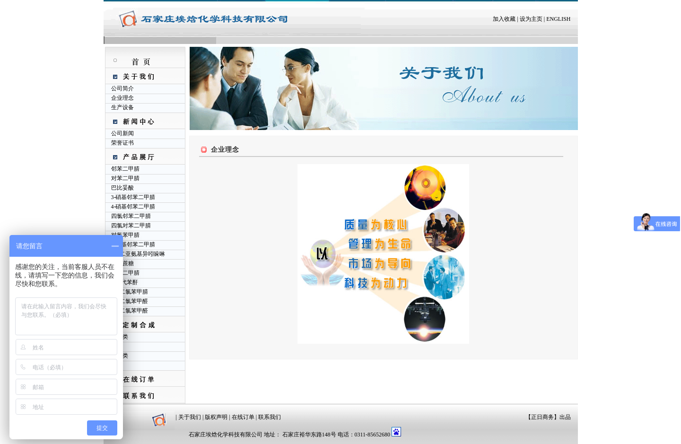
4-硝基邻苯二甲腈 (133, 206)
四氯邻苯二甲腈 (131, 216)
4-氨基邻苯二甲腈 (133, 244)
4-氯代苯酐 (125, 282)
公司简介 (122, 88)
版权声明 (216, 417)
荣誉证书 (122, 142)
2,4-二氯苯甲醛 (129, 301)
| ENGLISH (556, 19)
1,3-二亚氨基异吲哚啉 (138, 254)
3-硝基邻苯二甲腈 (133, 197)
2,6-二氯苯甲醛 (129, 310)
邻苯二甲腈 (125, 168)
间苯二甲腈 (125, 273)
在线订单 (243, 417)
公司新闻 (122, 133)
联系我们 (269, 417)
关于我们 (189, 417)
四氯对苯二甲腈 (131, 225)
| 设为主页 (528, 19)
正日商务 (542, 417)
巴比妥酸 (122, 187)
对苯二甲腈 (125, 178)
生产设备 (122, 107)
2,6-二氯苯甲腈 (129, 291)
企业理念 (122, 98)
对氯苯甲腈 (125, 235)
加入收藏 (504, 19)
